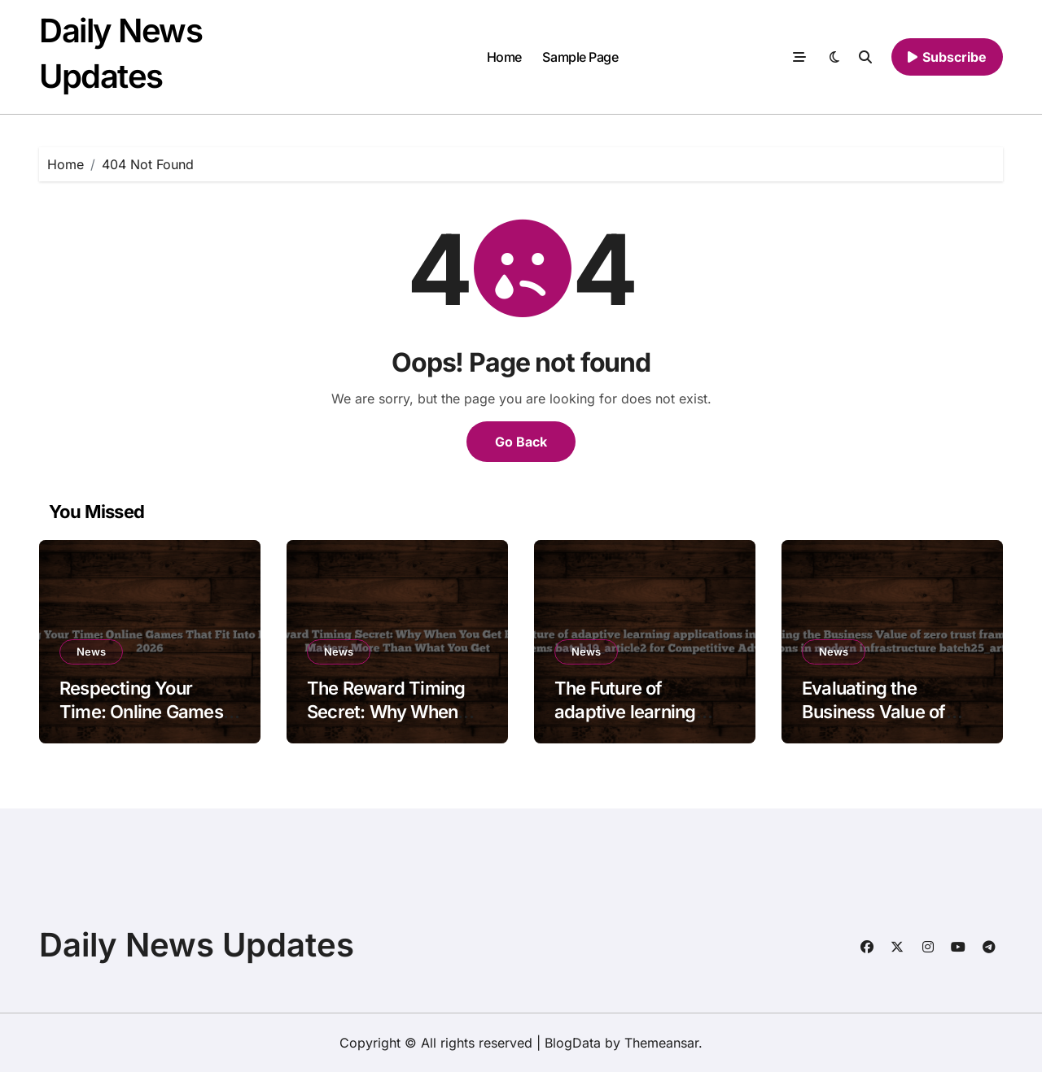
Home (504, 57)
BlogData (573, 1043)
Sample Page (580, 57)
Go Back (521, 442)
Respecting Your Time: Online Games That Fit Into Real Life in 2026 (143, 723)
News (91, 651)
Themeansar (661, 1043)
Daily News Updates (196, 945)
